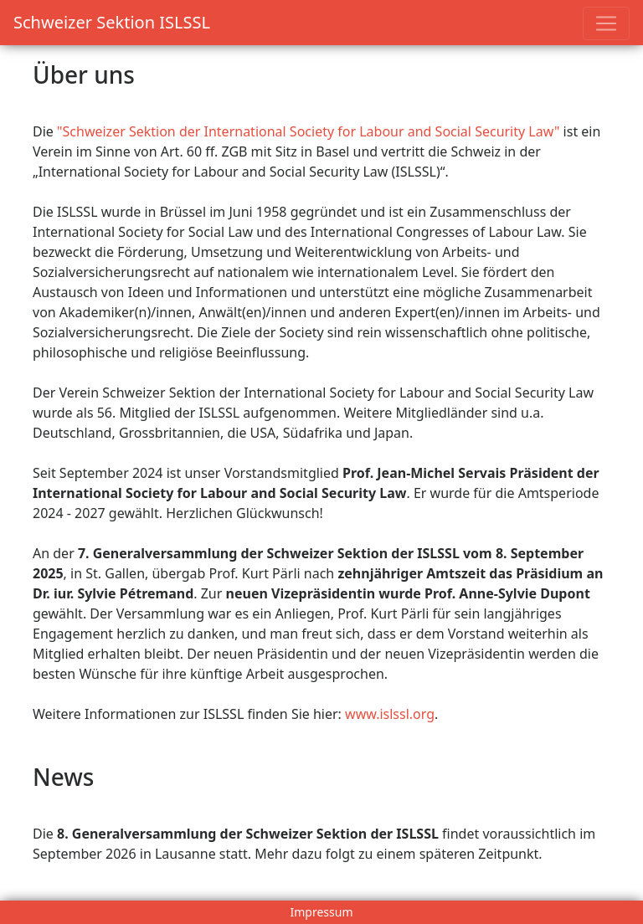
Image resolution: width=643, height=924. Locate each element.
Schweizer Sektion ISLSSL (111, 22)
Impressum (322, 912)
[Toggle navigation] (606, 23)
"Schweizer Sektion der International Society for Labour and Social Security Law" (308, 131)
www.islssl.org (390, 714)
